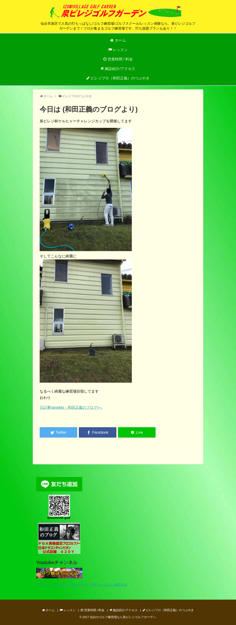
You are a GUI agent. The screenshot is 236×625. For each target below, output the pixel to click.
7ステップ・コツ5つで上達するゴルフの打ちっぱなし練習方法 (81, 584)
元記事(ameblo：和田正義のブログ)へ (71, 407)
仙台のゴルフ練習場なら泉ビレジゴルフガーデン (123, 617)
